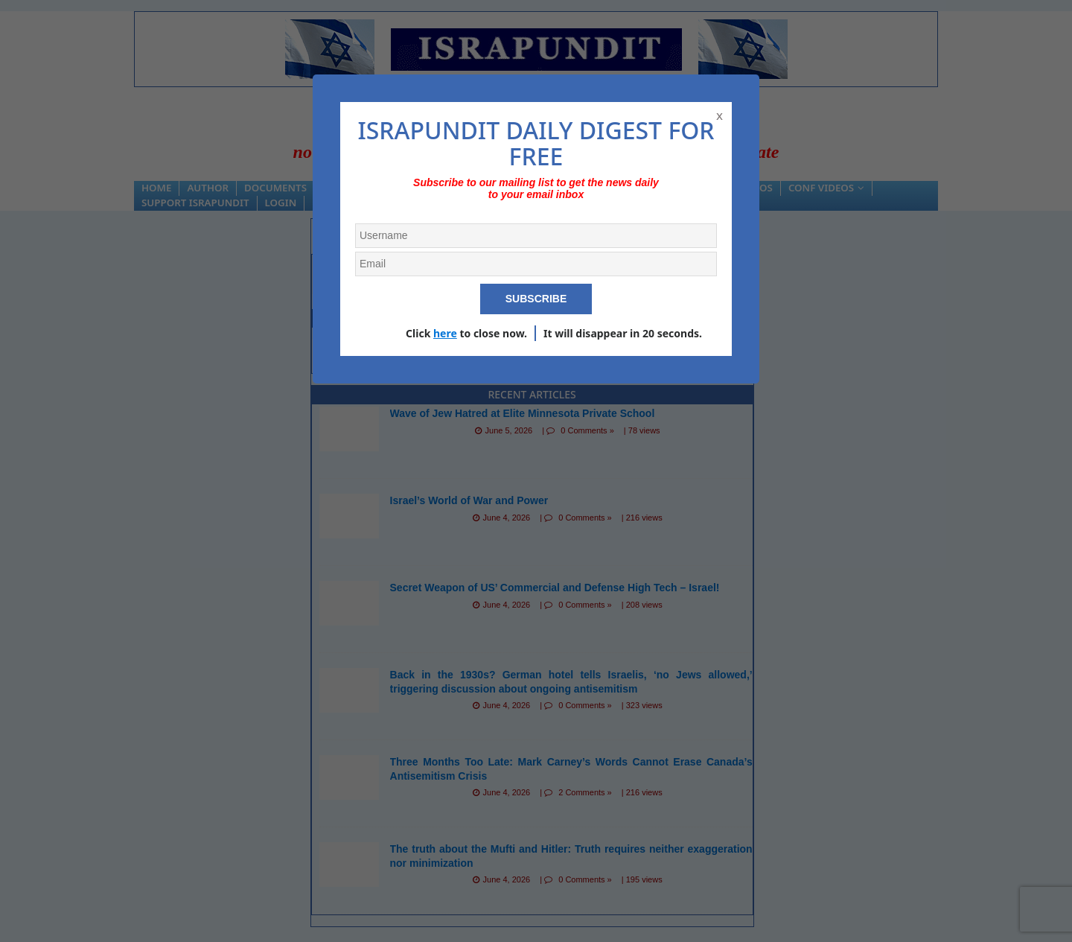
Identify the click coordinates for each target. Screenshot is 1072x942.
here (445, 333)
